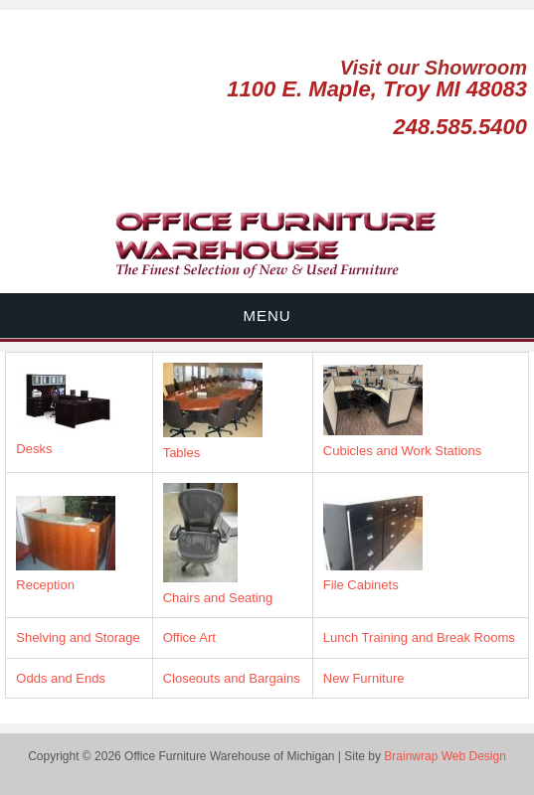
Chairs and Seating (218, 597)
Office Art (189, 637)
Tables (182, 452)
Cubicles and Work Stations (402, 450)
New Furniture (364, 678)
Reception (45, 584)
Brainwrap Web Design (445, 756)
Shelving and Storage (77, 637)
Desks (34, 448)
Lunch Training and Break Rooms (419, 637)
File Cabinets (361, 584)
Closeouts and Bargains (231, 678)
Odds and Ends (60, 678)
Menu (266, 315)
